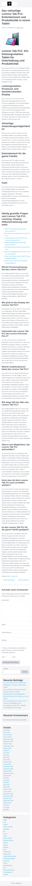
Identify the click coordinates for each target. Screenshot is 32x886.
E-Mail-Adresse (7, 632)
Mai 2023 (6, 809)
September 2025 (8, 746)
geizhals (5, 847)
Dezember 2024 (8, 766)
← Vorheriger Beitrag (8, 580)
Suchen (5, 668)
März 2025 (6, 759)
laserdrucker (7, 851)
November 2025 (8, 741)
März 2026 (6, 732)
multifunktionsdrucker (9, 856)
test (4, 867)
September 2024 (8, 773)
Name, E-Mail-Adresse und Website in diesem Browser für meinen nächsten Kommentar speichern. (14, 650)
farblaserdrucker (8, 840)
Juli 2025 (6, 750)
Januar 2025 (7, 764)
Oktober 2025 (7, 744)
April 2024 (6, 784)
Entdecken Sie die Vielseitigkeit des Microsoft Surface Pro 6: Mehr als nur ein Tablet (15, 696)
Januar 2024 (7, 791)
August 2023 (7, 803)
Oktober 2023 (7, 798)
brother (5, 824)
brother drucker (8, 826)
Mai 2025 (6, 755)
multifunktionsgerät (9, 858)
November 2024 (8, 769)
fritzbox (5, 842)
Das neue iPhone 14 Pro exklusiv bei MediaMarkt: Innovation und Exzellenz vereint (14, 685)
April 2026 (6, 730)
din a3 (5, 833)
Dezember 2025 (8, 739)
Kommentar (6, 600)
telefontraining (7, 865)
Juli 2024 (6, 778)
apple (5, 820)
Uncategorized (14, 576)
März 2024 (6, 787)
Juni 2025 (6, 753)
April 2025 (6, 757)
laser (4, 849)
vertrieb (5, 874)
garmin (5, 845)
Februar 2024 (7, 789)
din (4, 831)
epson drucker (7, 838)
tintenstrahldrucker (9, 870)
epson (5, 836)
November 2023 (8, 796)
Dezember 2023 (8, 794)
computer (6, 829)
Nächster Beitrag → (24, 580)
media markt (7, 854)
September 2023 (8, 800)
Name (4, 624)
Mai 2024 (6, 782)
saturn (5, 863)
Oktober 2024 (7, 771)
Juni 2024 (6, 780)
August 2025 (7, 748)
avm (4, 822)
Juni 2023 (6, 807)
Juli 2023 (6, 805)
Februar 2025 (7, 762)
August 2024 (7, 775)
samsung (6, 861)
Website (4, 640)
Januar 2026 (7, 737)
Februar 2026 (7, 734)
